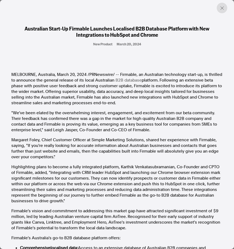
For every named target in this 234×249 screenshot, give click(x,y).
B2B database (129, 80)
